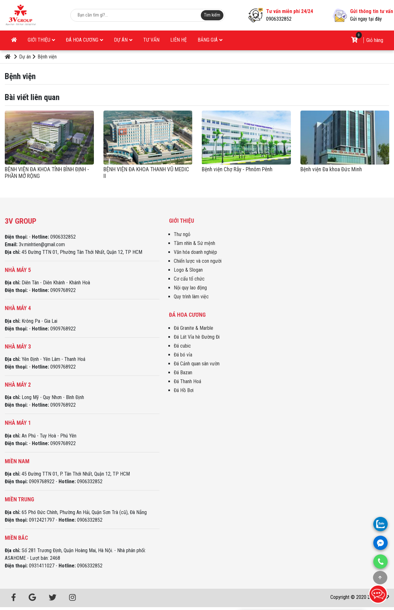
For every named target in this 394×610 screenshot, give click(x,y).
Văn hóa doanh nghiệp (195, 252)
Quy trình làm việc (191, 297)
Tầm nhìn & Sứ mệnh (194, 243)
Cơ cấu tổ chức (189, 279)
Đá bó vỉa (183, 355)
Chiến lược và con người (198, 261)
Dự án (123, 40)
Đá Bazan (183, 372)
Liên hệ (178, 40)
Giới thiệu (41, 40)
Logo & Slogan (188, 270)
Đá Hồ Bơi (183, 390)
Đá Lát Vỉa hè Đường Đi (197, 337)
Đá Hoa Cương (84, 40)
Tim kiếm (212, 15)
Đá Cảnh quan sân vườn (197, 364)
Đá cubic (182, 346)
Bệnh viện (44, 57)
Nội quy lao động (190, 288)
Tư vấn (151, 40)
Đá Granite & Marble (193, 328)
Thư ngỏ (182, 234)
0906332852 (279, 19)
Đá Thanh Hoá (187, 381)
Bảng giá (210, 40)
